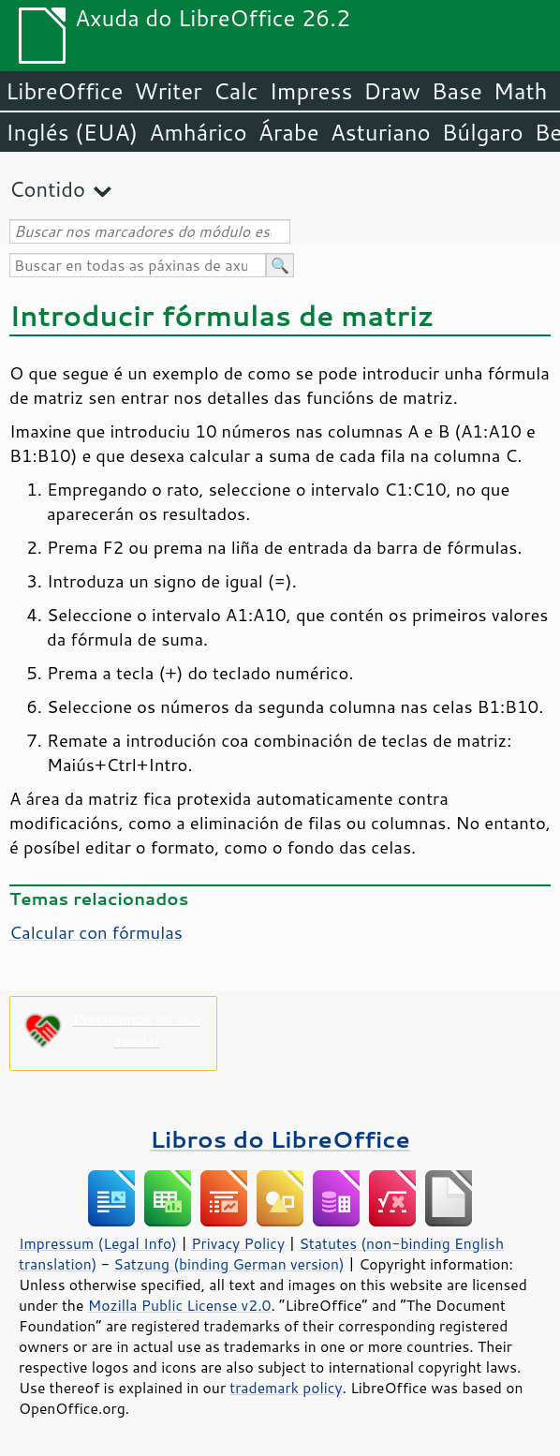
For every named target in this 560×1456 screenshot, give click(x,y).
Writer (167, 91)
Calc (236, 91)
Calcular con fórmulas (96, 932)
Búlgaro (482, 132)
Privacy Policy (238, 1243)
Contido (47, 188)
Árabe (288, 132)
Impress (311, 91)
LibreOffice (64, 91)
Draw (391, 91)
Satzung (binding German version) (229, 1264)
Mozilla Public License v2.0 (180, 1305)
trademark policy (285, 1387)
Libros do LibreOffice (279, 1138)
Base (457, 91)
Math (521, 91)
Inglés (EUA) (72, 132)
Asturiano (381, 132)
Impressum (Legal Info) (98, 1243)
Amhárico (197, 132)
